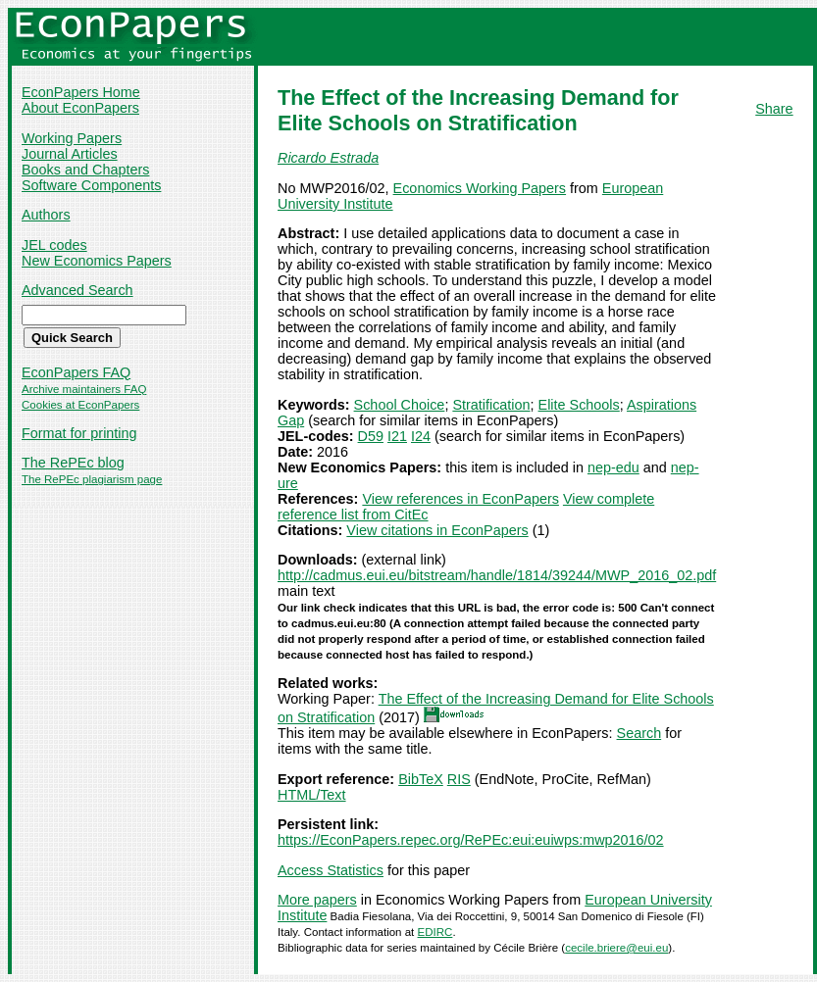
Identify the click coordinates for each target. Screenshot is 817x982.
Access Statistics (330, 870)
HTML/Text (312, 795)
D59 (370, 436)
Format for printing (79, 433)
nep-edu (613, 467)
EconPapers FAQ (76, 372)
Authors (46, 214)
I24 (421, 436)
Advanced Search (77, 290)
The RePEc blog (73, 462)
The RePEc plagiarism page (92, 479)
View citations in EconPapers (437, 530)
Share (773, 109)
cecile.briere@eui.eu (616, 948)
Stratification (491, 405)
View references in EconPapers (460, 499)
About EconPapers (80, 108)
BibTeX (420, 779)
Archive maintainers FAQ (84, 389)
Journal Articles (70, 154)
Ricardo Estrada (328, 158)
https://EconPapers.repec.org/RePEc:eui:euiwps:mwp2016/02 (471, 840)
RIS (459, 779)
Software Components (91, 185)
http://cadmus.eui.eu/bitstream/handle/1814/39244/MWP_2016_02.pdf (497, 575)
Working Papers (72, 138)
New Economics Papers (97, 261)
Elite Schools (579, 405)
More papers (317, 900)
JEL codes (54, 245)
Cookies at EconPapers (80, 405)
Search (639, 733)
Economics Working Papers (480, 188)
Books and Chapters (85, 169)
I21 (397, 436)
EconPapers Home (81, 92)
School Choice (399, 405)
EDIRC (435, 932)
